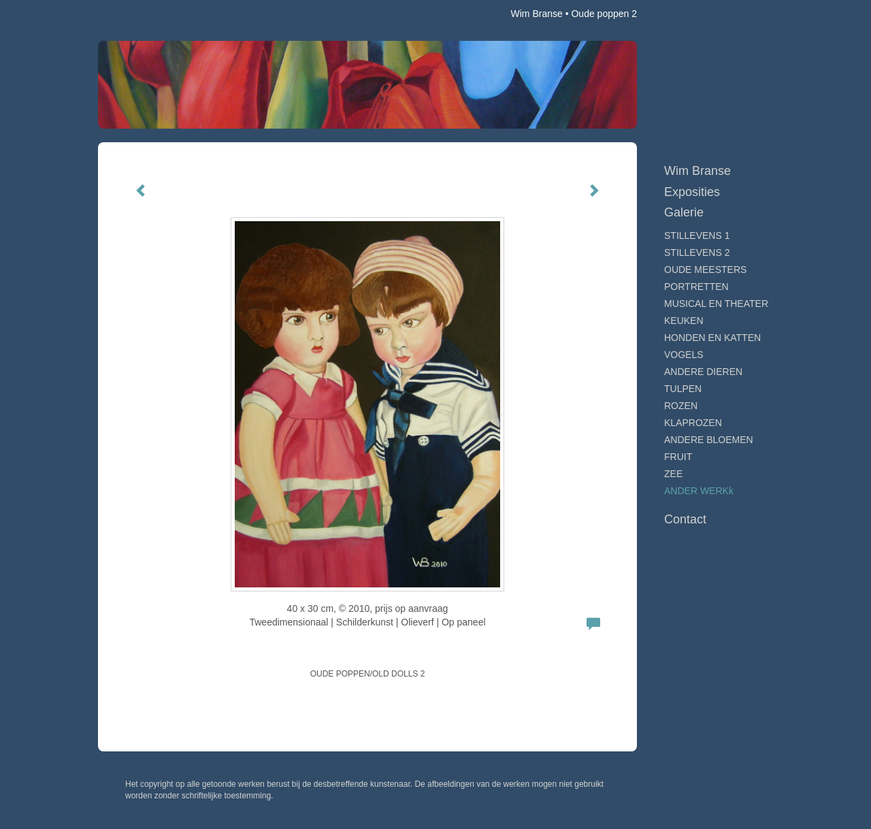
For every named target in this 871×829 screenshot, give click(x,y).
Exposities (692, 192)
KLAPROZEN (693, 422)
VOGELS (684, 354)
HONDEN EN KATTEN (712, 337)
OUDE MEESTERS (705, 269)
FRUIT (678, 456)
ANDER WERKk (699, 490)
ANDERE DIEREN (703, 371)
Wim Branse (537, 13)
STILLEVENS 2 (697, 252)
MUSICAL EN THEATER (716, 303)
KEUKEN (684, 320)
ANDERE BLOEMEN (708, 439)
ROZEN (680, 405)
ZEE (673, 473)
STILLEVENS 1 (697, 235)
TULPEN (683, 388)
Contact (685, 519)
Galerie (684, 212)
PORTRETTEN (696, 286)
